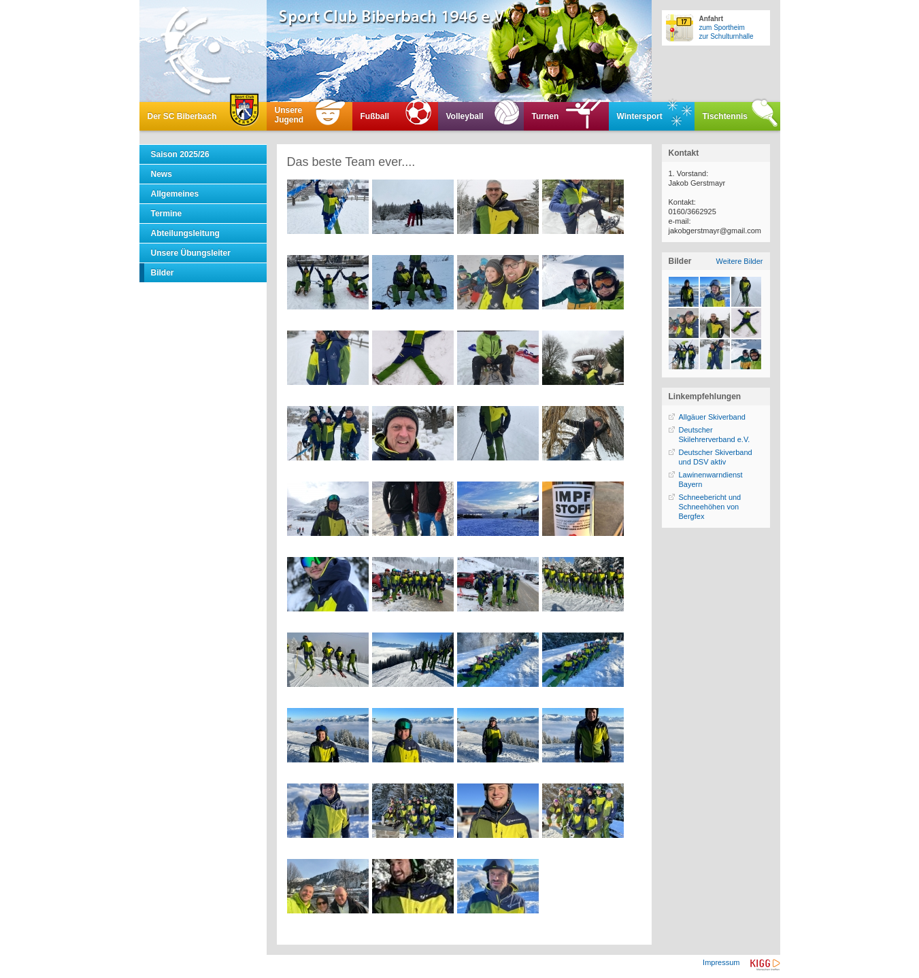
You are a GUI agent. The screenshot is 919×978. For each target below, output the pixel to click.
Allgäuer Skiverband (712, 417)
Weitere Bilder (739, 261)
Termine (166, 213)
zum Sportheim (722, 27)
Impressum (721, 962)
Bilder (162, 272)
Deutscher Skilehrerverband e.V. (714, 434)
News (161, 174)
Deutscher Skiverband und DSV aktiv (715, 457)
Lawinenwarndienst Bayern (711, 479)
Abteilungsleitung (185, 233)
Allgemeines (175, 194)
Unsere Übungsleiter (191, 253)
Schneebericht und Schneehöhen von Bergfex (710, 506)
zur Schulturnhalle (726, 36)
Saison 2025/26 (180, 154)
